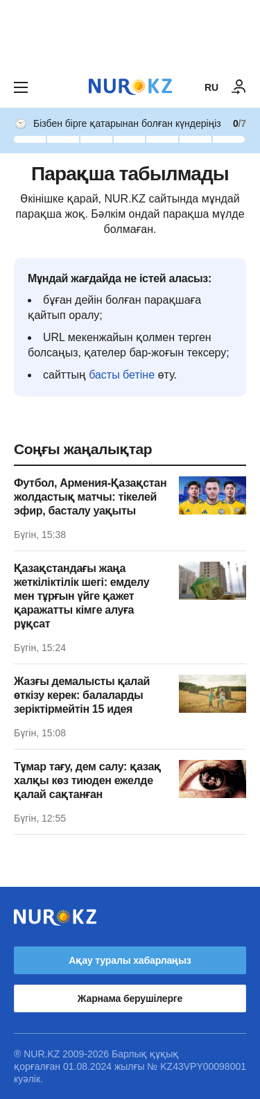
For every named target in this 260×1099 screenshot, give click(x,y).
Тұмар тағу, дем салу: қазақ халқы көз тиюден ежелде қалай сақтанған (87, 780)
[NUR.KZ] (130, 87)
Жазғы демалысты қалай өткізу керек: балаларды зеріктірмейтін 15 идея (82, 695)
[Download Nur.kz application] (130, 33)
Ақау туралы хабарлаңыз (130, 960)
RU (211, 87)
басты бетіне (122, 375)
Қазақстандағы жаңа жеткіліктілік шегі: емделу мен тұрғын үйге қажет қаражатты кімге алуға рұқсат (81, 596)
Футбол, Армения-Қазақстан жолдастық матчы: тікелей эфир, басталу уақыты (90, 497)
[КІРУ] (239, 87)
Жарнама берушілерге (130, 998)
